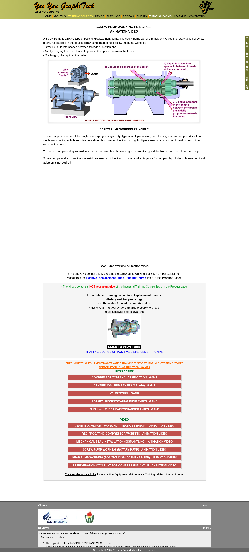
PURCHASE (113, 16)
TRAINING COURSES (80, 16)
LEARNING (180, 16)
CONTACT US (197, 16)
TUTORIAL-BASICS (160, 16)
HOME (47, 16)
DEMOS (99, 16)
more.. (207, 505)
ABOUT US (59, 16)
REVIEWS (128, 16)
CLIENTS (142, 16)
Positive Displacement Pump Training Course (116, 277)
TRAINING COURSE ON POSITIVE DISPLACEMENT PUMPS (124, 351)
